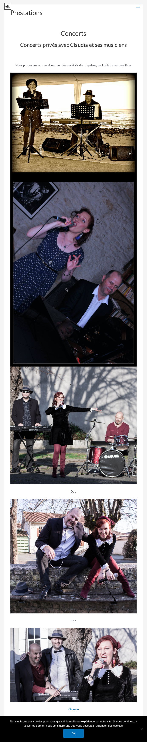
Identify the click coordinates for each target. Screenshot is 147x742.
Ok (73, 733)
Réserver (73, 709)
